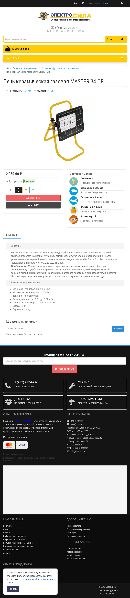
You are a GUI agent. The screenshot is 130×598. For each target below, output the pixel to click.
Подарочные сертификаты (79, 529)
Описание (12, 234)
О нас (5, 529)
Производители (74, 526)
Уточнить (118, 328)
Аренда (6, 553)
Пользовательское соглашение (17, 543)
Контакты (7, 526)
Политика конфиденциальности (18, 546)
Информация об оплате (14, 539)
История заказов (75, 552)
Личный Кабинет (74, 548)
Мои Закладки (73, 555)
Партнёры (71, 532)
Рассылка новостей (76, 558)
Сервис (6, 532)
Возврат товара (10, 549)
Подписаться (64, 369)
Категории (65, 58)
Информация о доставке (14, 536)
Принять (13, 588)
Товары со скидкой (76, 536)
